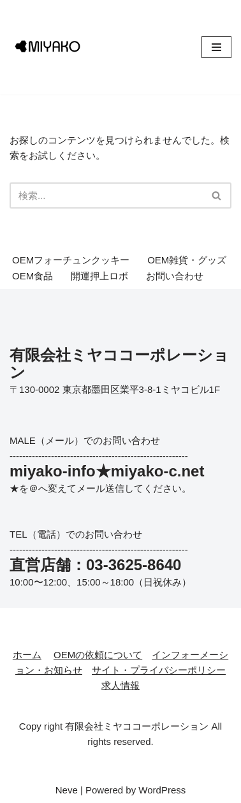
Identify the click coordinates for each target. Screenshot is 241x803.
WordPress (162, 790)
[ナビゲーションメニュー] (216, 47)
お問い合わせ (174, 275)
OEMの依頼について (98, 654)
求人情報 (120, 685)
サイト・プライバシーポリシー (159, 670)
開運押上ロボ (99, 275)
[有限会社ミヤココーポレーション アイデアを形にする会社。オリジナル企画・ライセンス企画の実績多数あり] (48, 47)
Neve (66, 790)
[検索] (106, 195)
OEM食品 (32, 275)
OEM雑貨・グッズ (186, 259)
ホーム (27, 654)
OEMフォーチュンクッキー (70, 259)
